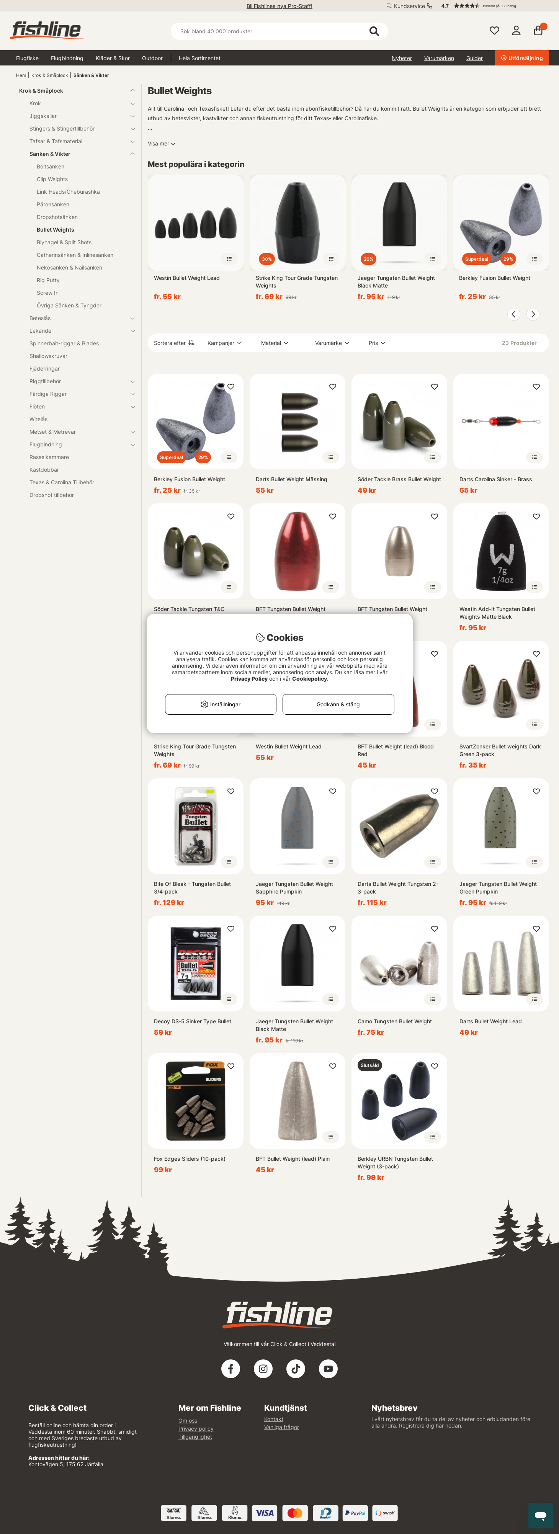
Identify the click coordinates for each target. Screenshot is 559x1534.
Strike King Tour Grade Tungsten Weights (297, 281)
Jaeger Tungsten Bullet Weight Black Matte (396, 281)
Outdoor (152, 58)
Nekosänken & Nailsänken (69, 267)
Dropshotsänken (57, 217)
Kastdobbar (44, 469)
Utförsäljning (522, 58)
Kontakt (273, 1419)
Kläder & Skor (113, 58)
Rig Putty (48, 280)
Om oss (187, 1420)
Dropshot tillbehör (51, 495)
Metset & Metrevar (77, 431)
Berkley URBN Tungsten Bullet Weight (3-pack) (395, 1162)
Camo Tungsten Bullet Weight (395, 1021)
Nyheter (402, 58)
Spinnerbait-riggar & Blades (64, 343)
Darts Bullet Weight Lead (490, 1021)
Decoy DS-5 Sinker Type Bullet (192, 1021)
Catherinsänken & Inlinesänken (75, 255)
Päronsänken (53, 204)
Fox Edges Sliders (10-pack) (190, 1158)
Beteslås (77, 318)
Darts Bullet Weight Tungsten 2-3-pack (398, 888)
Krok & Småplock (49, 75)
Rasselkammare (49, 457)
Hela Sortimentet (200, 58)
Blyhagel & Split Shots (64, 242)
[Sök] (279, 31)
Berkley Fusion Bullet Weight (494, 277)
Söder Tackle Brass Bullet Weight (399, 479)
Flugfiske (27, 58)
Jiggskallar (77, 116)
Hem (21, 75)
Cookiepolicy (309, 678)
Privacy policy (196, 1428)
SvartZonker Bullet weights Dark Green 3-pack (500, 750)
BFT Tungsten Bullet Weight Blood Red (290, 613)
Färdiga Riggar (77, 393)
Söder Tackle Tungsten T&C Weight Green (189, 613)
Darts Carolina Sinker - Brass (495, 479)
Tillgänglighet (195, 1436)
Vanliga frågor (281, 1427)
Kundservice (409, 6)
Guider (474, 58)
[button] (491, 5)
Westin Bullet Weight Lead (187, 277)
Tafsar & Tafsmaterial (77, 141)
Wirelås (38, 419)
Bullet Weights (55, 229)
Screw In (48, 292)
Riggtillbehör (77, 381)
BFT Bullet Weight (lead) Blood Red (396, 750)
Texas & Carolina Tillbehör (61, 482)
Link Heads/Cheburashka (68, 191)
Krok (77, 103)
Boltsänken (50, 166)
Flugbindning (67, 58)
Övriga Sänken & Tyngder (69, 305)
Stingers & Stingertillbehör (77, 128)
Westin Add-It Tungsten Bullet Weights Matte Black (497, 613)
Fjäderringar (44, 368)
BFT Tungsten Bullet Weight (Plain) (392, 613)
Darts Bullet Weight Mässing (291, 479)
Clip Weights (52, 179)
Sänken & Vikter (91, 75)
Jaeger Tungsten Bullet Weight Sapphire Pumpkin (294, 888)
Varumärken (439, 58)
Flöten (77, 406)
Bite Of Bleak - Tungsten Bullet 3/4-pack (192, 888)
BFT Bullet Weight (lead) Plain (293, 1158)
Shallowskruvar (48, 356)
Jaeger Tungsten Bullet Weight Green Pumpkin (498, 888)
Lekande (77, 330)
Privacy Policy (249, 678)
